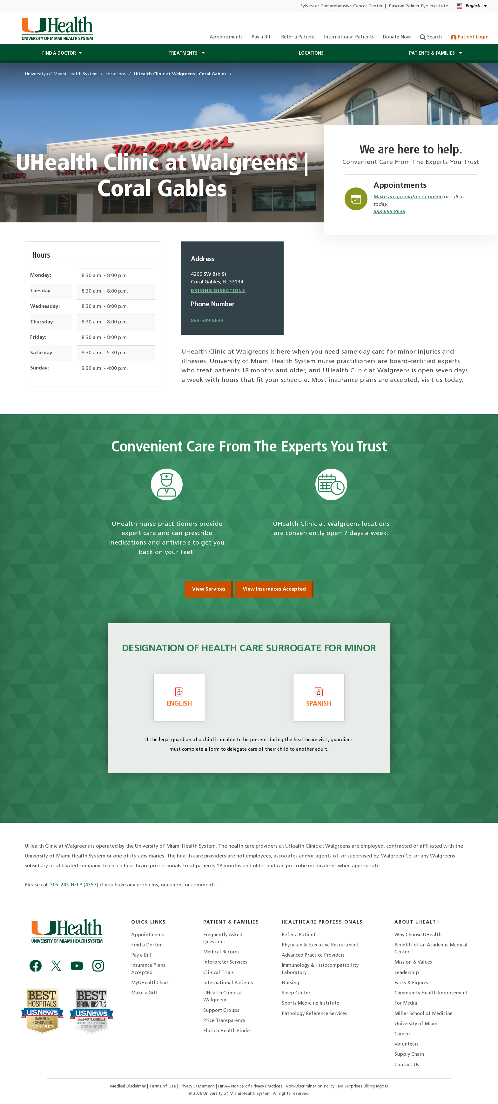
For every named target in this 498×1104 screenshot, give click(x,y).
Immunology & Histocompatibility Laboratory (320, 969)
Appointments (226, 37)
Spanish (319, 697)
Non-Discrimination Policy (310, 1086)
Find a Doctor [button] (59, 53)
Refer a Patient (298, 37)
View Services (208, 589)
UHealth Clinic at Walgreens (222, 997)
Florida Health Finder (227, 1031)
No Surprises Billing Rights (363, 1086)
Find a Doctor (146, 945)
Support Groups (221, 1010)
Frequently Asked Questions (222, 939)
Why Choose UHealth (417, 935)
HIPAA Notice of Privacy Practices (250, 1086)
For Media (405, 1003)
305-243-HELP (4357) (74, 885)
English (179, 697)
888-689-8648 (389, 211)
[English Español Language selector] (472, 6)
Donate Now (397, 37)
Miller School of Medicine (423, 1014)
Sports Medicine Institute (310, 1003)
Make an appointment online (408, 197)
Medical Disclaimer (128, 1086)
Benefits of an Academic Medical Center (431, 949)
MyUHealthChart (150, 983)
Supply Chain (409, 1054)
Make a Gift (144, 993)
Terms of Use (163, 1086)
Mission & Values (413, 962)
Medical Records (221, 952)
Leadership (406, 973)
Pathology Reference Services (314, 1014)
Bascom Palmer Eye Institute (418, 6)
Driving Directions (218, 291)
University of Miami (416, 1024)
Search (431, 37)
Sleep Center (296, 993)
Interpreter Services (225, 962)
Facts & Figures (411, 983)
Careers (402, 1034)
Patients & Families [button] (432, 53)
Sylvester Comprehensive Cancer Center (341, 6)
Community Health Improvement (431, 993)
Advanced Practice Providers (313, 955)
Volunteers (406, 1044)
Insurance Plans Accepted (148, 969)
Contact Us (406, 1065)
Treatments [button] (183, 53)
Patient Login (469, 37)
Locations (311, 53)
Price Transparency (224, 1021)
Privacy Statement (197, 1086)
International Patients (349, 37)
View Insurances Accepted (274, 589)
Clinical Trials (218, 973)
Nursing (290, 983)
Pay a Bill (262, 37)
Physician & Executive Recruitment (320, 945)
